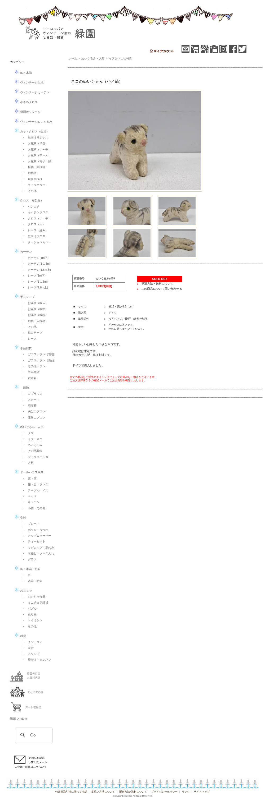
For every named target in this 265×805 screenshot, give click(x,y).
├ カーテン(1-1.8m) (35, 263)
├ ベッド (28, 496)
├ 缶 (25, 575)
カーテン (23, 251)
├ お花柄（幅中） (33, 309)
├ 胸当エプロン (32, 411)
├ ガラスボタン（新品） (38, 360)
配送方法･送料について (133, 791)
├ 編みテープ (31, 332)
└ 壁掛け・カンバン (35, 659)
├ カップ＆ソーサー (35, 535)
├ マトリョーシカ (33, 456)
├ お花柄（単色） (33, 143)
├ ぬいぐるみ (31, 445)
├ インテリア (31, 641)
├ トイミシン (31, 620)
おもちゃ (23, 590)
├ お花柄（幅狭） (33, 314)
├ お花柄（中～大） (35, 155)
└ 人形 (26, 462)
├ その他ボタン (32, 366)
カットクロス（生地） (31, 131)
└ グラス (28, 559)
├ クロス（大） (32, 224)
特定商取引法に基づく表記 (71, 791)
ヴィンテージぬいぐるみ (33, 121)
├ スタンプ (29, 653)
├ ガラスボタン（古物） (38, 354)
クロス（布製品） (28, 200)
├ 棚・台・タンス (33, 484)
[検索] (33, 735)
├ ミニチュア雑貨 (33, 602)
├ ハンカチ (29, 206)
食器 (20, 517)
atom (23, 718)
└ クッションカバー (35, 242)
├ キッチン (29, 502)
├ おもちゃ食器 (32, 596)
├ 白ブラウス (31, 393)
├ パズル (28, 608)
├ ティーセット (32, 541)
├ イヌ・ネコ (31, 439)
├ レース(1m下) (32, 275)
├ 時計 (26, 648)
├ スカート (29, 399)
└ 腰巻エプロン (32, 417)
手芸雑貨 (23, 348)
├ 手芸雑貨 (29, 372)
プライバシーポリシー (164, 791)
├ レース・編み (32, 230)
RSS (13, 718)
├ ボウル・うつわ (33, 529)
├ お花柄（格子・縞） (36, 161)
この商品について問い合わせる (161, 288)
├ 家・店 (28, 478)
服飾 (21, 387)
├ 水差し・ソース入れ (36, 553)
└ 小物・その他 (32, 508)
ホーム (72, 58)
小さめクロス (26, 102)
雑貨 (20, 635)
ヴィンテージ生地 (28, 82)
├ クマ (26, 433)
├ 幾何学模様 (31, 179)
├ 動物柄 (28, 172)
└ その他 (28, 190)
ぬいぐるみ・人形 (28, 427)
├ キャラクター (32, 184)
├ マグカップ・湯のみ (36, 547)
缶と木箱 (23, 72)
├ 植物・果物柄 (32, 167)
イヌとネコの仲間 (120, 58)
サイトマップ (202, 791)
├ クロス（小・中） (35, 218)
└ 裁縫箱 (28, 378)
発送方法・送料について (157, 283)
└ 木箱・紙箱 (31, 580)
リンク (186, 791)
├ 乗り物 (28, 614)
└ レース (28, 338)
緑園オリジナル (27, 111)
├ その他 (28, 326)
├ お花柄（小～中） (35, 149)
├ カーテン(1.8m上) (35, 269)
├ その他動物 (31, 450)
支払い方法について (103, 791)
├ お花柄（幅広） (33, 303)
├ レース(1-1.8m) (33, 281)
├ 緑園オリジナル (33, 137)
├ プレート (29, 523)
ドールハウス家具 (28, 472)
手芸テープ (24, 296)
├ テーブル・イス (33, 490)
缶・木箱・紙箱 (27, 569)
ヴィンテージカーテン (31, 92)
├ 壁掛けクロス (32, 236)
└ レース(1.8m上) (33, 287)
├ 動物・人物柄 (32, 321)
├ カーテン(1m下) (33, 257)
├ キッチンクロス (33, 212)
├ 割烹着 (28, 405)
